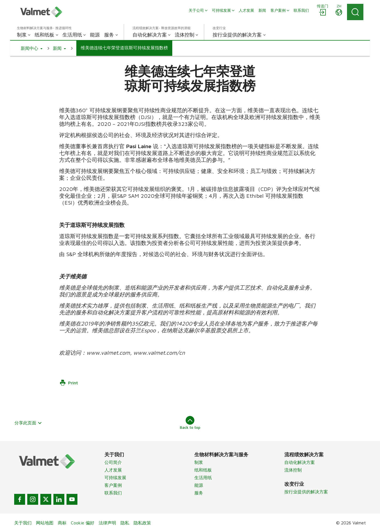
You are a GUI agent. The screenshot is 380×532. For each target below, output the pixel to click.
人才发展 (113, 469)
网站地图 (44, 522)
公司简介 (113, 462)
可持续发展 (115, 477)
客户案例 (113, 485)
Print (68, 382)
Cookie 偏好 (82, 522)
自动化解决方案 (299, 462)
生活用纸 (203, 477)
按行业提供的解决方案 (306, 491)
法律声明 (107, 522)
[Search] (355, 12)
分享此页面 (28, 422)
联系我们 (113, 492)
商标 (62, 522)
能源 (198, 485)
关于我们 (23, 522)
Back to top (190, 423)
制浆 (198, 462)
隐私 (124, 522)
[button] (32, 48)
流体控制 (293, 469)
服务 (198, 492)
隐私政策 (142, 522)
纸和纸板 (203, 469)
